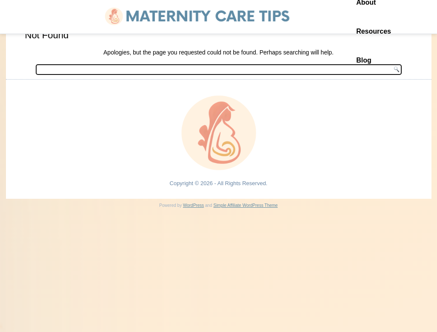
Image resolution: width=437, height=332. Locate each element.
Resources (373, 31)
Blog (363, 60)
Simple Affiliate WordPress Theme (245, 205)
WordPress (193, 205)
